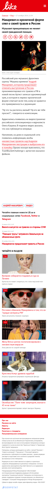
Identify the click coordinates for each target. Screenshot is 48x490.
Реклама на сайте (9, 423)
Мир (12, 15)
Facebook (25, 215)
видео (29, 205)
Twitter (34, 215)
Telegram (6, 219)
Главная (5, 15)
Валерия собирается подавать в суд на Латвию (20, 277)
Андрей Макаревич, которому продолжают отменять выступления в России (19, 84)
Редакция (6, 428)
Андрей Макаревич (13, 205)
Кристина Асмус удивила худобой (18, 373)
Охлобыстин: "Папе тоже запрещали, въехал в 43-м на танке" (23, 404)
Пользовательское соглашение (14, 433)
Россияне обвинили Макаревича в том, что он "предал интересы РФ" (24, 311)
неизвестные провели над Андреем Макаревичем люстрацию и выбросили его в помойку (23, 144)
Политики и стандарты (11, 431)
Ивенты (5, 426)
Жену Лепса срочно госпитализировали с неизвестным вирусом (21, 343)
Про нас (5, 420)
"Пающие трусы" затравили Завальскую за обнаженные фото (22, 235)
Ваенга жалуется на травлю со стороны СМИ (24, 227)
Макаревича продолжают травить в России (23, 243)
